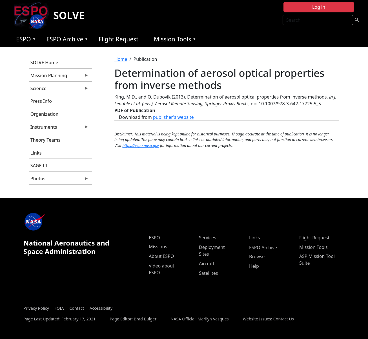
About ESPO (161, 256)
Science (59, 89)
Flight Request (118, 39)
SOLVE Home (44, 62)
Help (254, 266)
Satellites (208, 273)
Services (207, 238)
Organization (44, 114)
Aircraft (206, 263)
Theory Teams (45, 140)
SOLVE (69, 15)
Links (36, 153)
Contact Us (283, 319)
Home (120, 59)
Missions (158, 247)
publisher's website (173, 117)
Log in (318, 7)
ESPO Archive (66, 40)
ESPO (24, 40)
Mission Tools (173, 40)
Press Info (41, 101)
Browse (257, 256)
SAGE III (39, 165)
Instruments (59, 128)
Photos (59, 179)
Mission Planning (59, 76)
